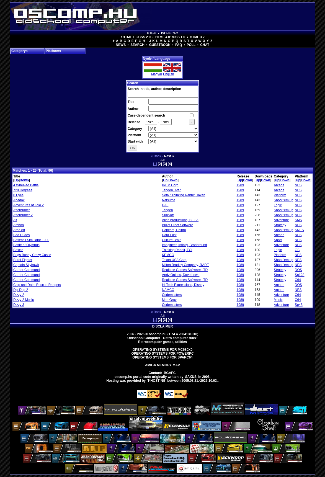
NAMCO (168, 290)
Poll (191, 45)
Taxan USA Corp (174, 260)
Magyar (156, 74)
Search (137, 45)
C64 (298, 280)
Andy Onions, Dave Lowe (180, 275)
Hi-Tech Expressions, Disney (183, 285)
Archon (18, 225)
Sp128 (300, 275)
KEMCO (168, 255)
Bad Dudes (21, 235)
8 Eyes (18, 195)
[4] (170, 164)
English (168, 74)
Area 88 (19, 230)
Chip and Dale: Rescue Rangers (37, 285)
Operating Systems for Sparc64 (162, 357)
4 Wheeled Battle (25, 185)
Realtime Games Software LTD (185, 270)
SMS (298, 220)
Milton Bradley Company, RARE (185, 265)
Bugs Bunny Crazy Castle (32, 255)
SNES (299, 230)
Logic (278, 205)
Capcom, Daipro (174, 230)
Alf (15, 220)
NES (298, 185)
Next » (169, 156)
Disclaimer (162, 326)
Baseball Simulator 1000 (31, 240)
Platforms (53, 51)
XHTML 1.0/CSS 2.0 (135, 37)
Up (16, 180)
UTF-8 (151, 33)
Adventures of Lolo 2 (28, 205)
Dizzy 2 (18, 295)
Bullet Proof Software (177, 225)
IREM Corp (170, 185)
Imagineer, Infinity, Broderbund (184, 245)
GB (297, 250)
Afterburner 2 (23, 215)
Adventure (281, 220)
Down (24, 180)
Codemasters (172, 295)
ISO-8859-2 (169, 33)
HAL (165, 205)
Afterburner (21, 210)
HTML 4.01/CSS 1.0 (170, 37)
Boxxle (18, 250)
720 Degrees (22, 190)
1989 (240, 185)
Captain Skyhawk (26, 265)
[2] (160, 164)
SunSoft (168, 215)
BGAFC (170, 373)
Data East (169, 235)
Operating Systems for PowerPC (162, 353)
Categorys (19, 51)
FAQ (178, 45)
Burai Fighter (22, 260)
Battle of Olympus (26, 245)
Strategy (280, 225)
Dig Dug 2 (20, 290)
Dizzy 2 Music (23, 300)
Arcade (279, 185)
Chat (204, 45)
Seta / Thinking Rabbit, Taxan (183, 195)
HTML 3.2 (197, 37)
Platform (280, 195)
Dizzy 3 (18, 305)
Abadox (19, 200)
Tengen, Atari (171, 190)
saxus (191, 377)
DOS (298, 270)
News (121, 45)
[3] (165, 164)
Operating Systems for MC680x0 (163, 350)
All (162, 160)
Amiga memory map (162, 365)
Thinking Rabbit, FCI (177, 250)
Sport (278, 240)
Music (278, 300)
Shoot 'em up (283, 200)
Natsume (168, 200)
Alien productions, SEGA (180, 220)
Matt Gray (169, 300)
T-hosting (157, 381)
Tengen (167, 210)
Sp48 (299, 305)
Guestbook (160, 45)
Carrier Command (26, 270)
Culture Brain (171, 240)
